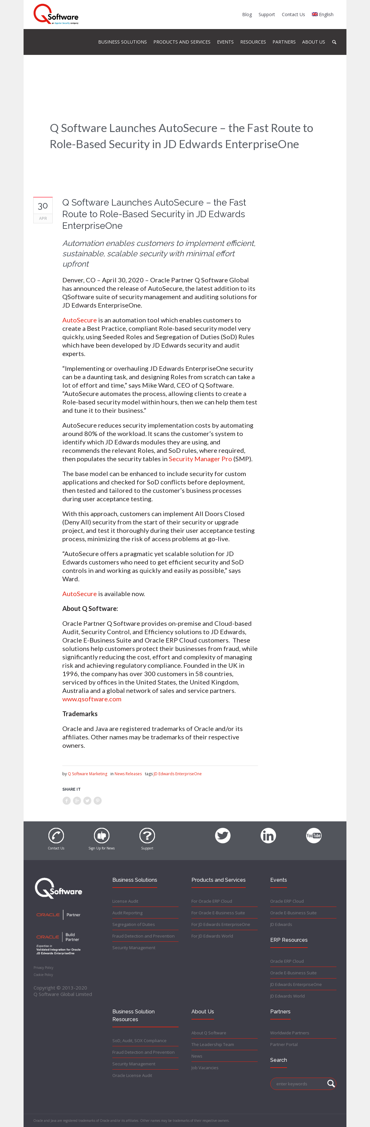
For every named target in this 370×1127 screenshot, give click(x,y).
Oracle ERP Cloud (287, 901)
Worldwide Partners (289, 1033)
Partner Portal (284, 1044)
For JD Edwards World (212, 936)
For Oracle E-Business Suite (218, 913)
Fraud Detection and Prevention (143, 936)
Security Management (133, 947)
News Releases (128, 774)
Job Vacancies (205, 1068)
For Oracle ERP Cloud (211, 901)
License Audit (125, 901)
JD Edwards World (287, 996)
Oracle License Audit (132, 1075)
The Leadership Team (212, 1044)
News (196, 1056)
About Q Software (208, 1033)
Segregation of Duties (133, 924)
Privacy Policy (43, 967)
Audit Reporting (127, 913)
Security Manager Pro (200, 458)
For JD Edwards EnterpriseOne (220, 924)
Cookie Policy (43, 974)
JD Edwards (281, 924)
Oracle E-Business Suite (293, 913)
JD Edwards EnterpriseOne (178, 774)
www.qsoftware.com (91, 699)
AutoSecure (79, 320)
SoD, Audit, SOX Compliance (139, 1040)
